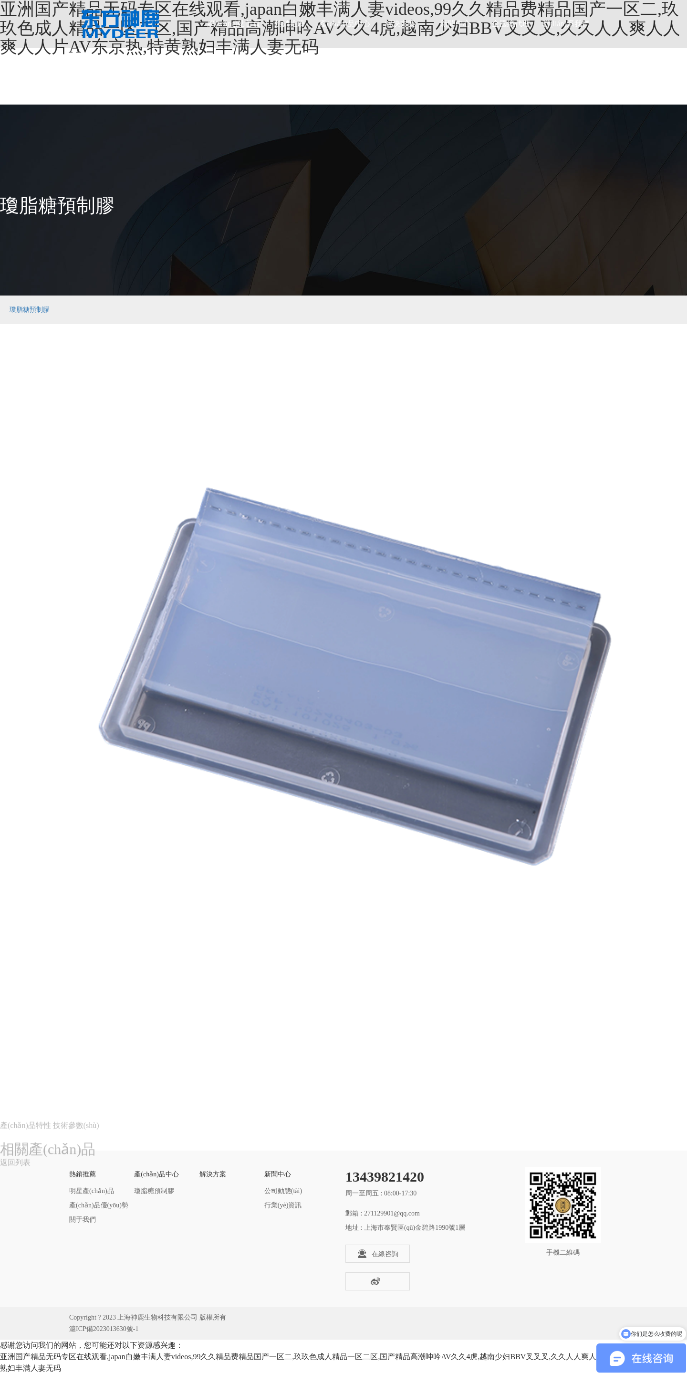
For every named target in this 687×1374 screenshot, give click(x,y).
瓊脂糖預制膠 (30, 309)
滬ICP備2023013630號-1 (103, 1328)
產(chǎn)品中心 (344, 24)
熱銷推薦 (289, 24)
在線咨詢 (377, 1253)
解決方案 (400, 24)
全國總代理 (511, 24)
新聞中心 (455, 24)
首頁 (581, 309)
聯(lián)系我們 (566, 24)
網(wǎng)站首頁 (234, 24)
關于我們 (82, 1219)
